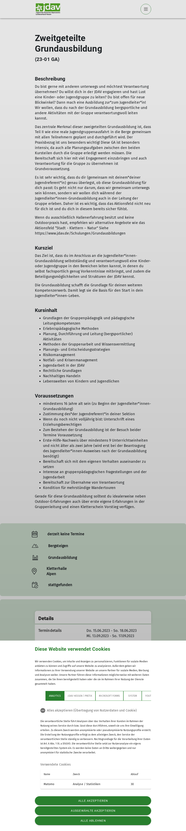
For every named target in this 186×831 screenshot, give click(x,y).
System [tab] (132, 695)
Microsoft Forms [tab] (109, 695)
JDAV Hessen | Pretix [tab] (80, 695)
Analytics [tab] (55, 695)
